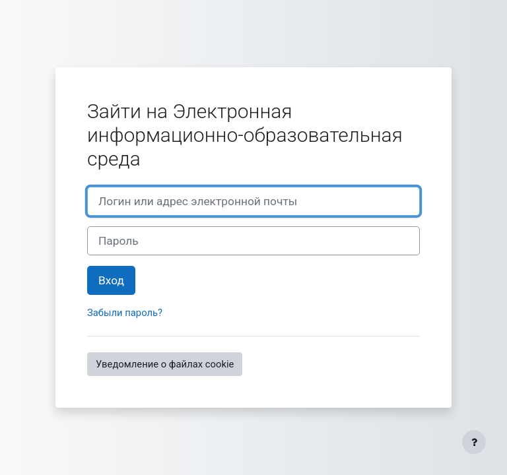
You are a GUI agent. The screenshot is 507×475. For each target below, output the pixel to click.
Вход (111, 280)
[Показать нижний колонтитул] (474, 442)
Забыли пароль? (124, 313)
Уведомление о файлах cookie (165, 364)
